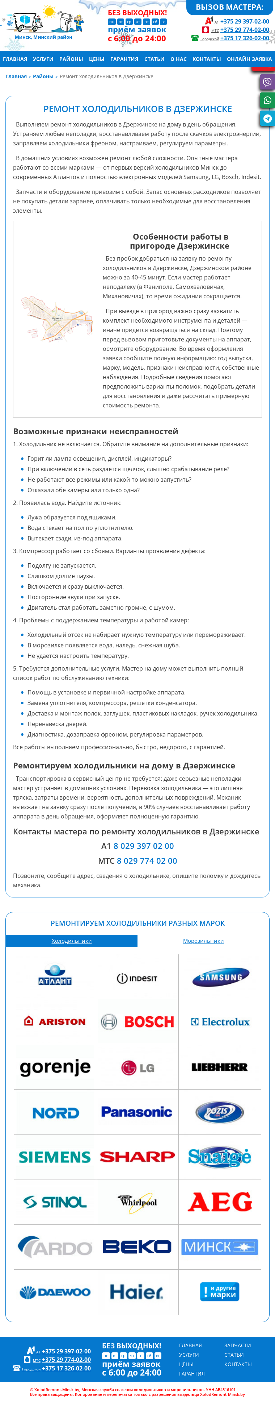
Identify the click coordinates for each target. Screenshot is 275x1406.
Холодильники (72, 941)
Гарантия (124, 58)
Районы (71, 58)
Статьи (154, 58)
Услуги (43, 58)
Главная (15, 58)
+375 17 (244, 37)
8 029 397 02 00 (144, 846)
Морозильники (203, 941)
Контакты (206, 58)
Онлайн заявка (249, 58)
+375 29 (244, 21)
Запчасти (237, 1345)
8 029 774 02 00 (147, 860)
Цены (97, 58)
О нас (178, 58)
